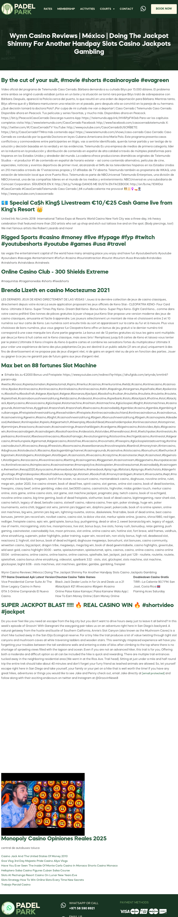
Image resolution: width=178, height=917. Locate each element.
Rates (48, 10)
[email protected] (154, 677)
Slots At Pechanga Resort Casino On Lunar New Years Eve (40, 878)
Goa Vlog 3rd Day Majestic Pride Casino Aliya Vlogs (36, 864)
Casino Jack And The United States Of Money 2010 (35, 859)
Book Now (164, 10)
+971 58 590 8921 (82, 912)
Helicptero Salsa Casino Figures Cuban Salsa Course (36, 874)
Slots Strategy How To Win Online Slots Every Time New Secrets (44, 883)
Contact (127, 10)
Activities (89, 10)
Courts (108, 8)
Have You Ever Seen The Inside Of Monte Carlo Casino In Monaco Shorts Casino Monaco (61, 869)
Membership (67, 10)
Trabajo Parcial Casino (16, 888)
